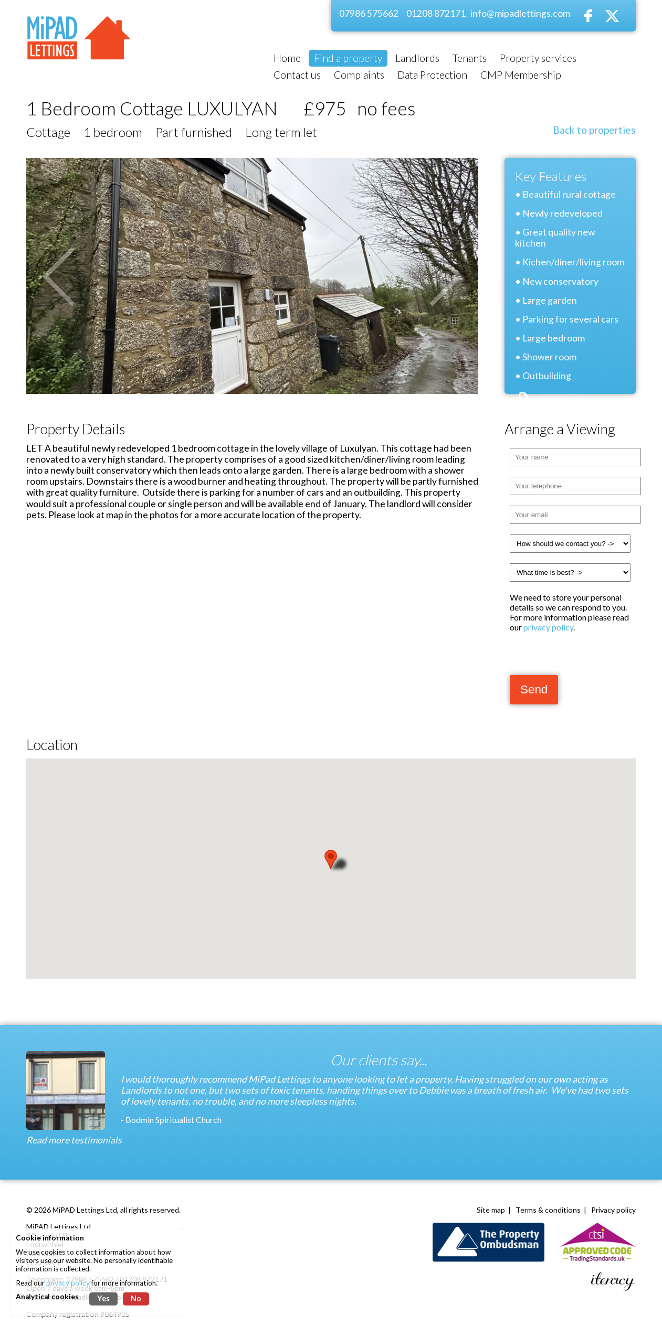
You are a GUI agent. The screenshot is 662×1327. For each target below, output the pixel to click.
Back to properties (594, 130)
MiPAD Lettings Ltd (84, 1209)
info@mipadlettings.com (520, 13)
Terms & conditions (548, 1209)
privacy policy (548, 627)
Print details (563, 399)
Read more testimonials (74, 1140)
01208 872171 (436, 13)
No (136, 1298)
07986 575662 (368, 13)
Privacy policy (613, 1209)
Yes (103, 1298)
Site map (491, 1209)
